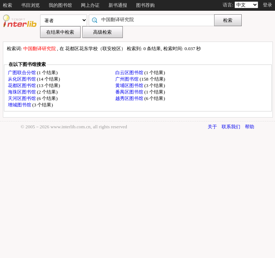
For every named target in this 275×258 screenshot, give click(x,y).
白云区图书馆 (129, 72)
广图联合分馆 (22, 72)
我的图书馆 (60, 5)
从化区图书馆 (22, 79)
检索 (7, 5)
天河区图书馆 (22, 98)
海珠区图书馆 (22, 92)
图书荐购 (145, 5)
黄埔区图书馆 (129, 85)
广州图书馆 (127, 79)
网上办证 (90, 5)
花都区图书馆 (22, 85)
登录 (267, 5)
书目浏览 (30, 5)
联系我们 (231, 126)
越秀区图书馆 (129, 98)
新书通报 (117, 5)
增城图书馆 (20, 105)
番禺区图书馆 (129, 92)
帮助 (249, 126)
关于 (212, 126)
